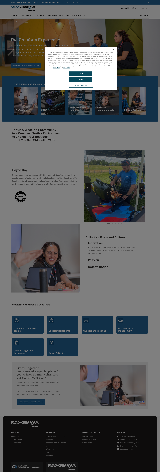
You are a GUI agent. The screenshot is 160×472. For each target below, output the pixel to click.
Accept (81, 73)
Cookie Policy (56, 67)
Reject (81, 79)
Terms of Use (66, 67)
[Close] (113, 49)
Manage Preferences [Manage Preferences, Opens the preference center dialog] (81, 85)
